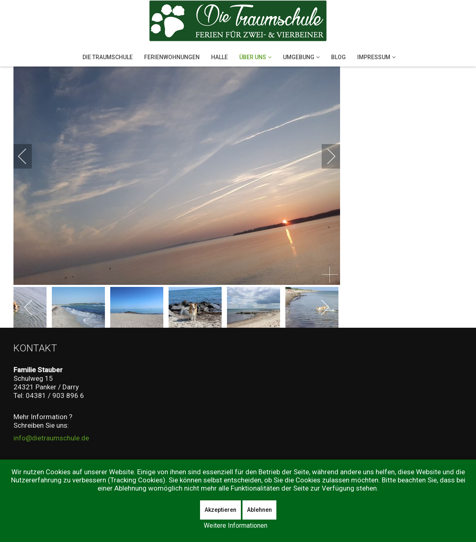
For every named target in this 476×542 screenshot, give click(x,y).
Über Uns (252, 57)
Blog (338, 57)
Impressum (373, 57)
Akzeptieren (220, 509)
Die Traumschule (107, 57)
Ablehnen (259, 509)
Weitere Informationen (235, 525)
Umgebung (298, 57)
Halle (219, 57)
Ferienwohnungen (172, 57)
